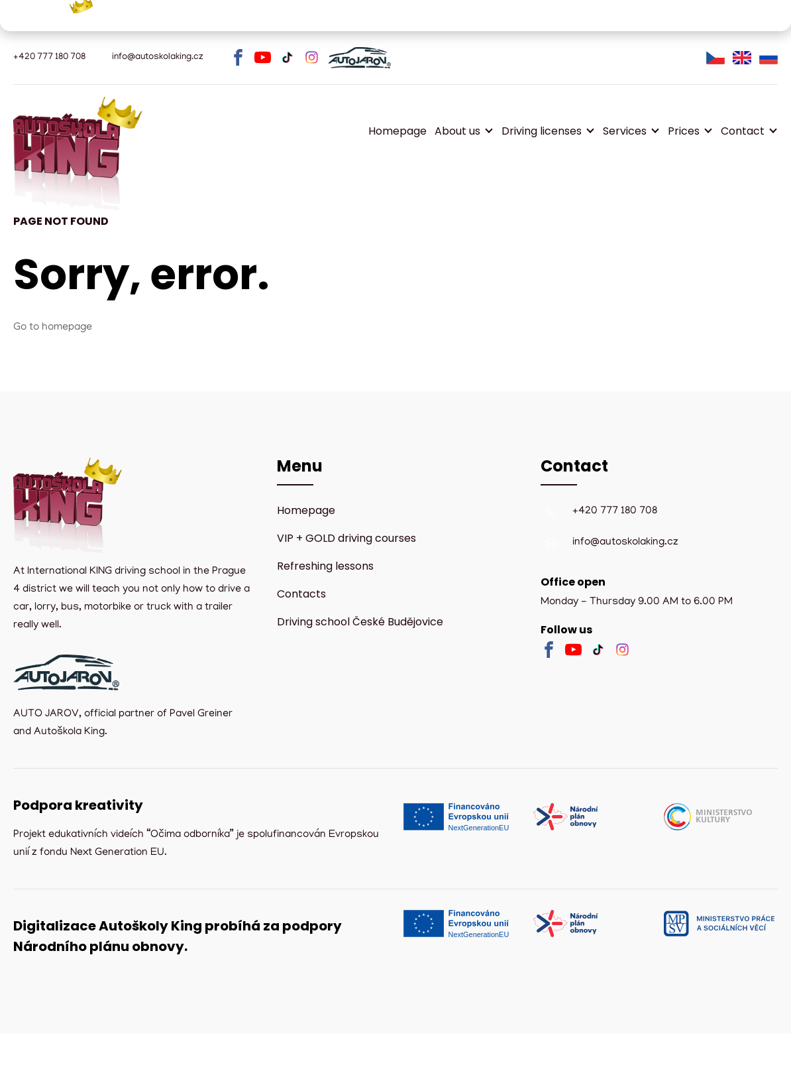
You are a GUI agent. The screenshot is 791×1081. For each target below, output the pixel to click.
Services (625, 131)
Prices (684, 131)
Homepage (397, 131)
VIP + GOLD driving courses (346, 538)
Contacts (301, 594)
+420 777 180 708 (614, 511)
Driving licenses (541, 131)
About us (457, 131)
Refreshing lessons (325, 566)
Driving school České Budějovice (360, 621)
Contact (743, 131)
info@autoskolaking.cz (625, 542)
